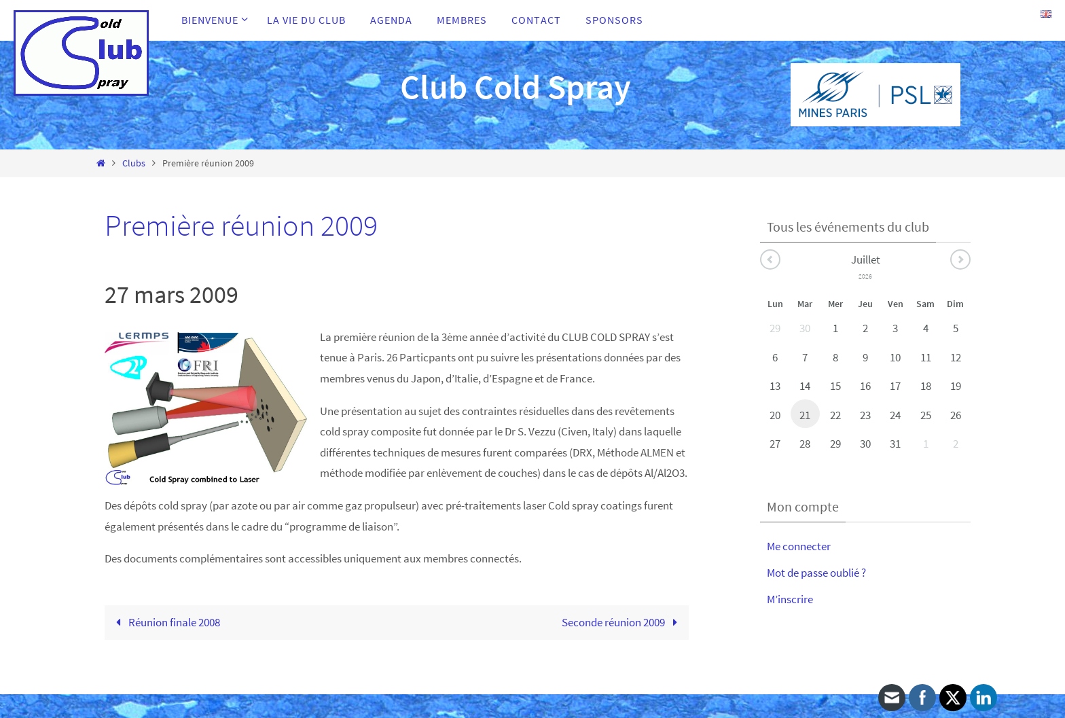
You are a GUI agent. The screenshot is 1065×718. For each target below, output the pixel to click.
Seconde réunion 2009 (622, 622)
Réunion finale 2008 (166, 622)
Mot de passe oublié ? (816, 572)
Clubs (133, 163)
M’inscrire (790, 599)
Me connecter (799, 546)
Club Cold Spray (515, 86)
